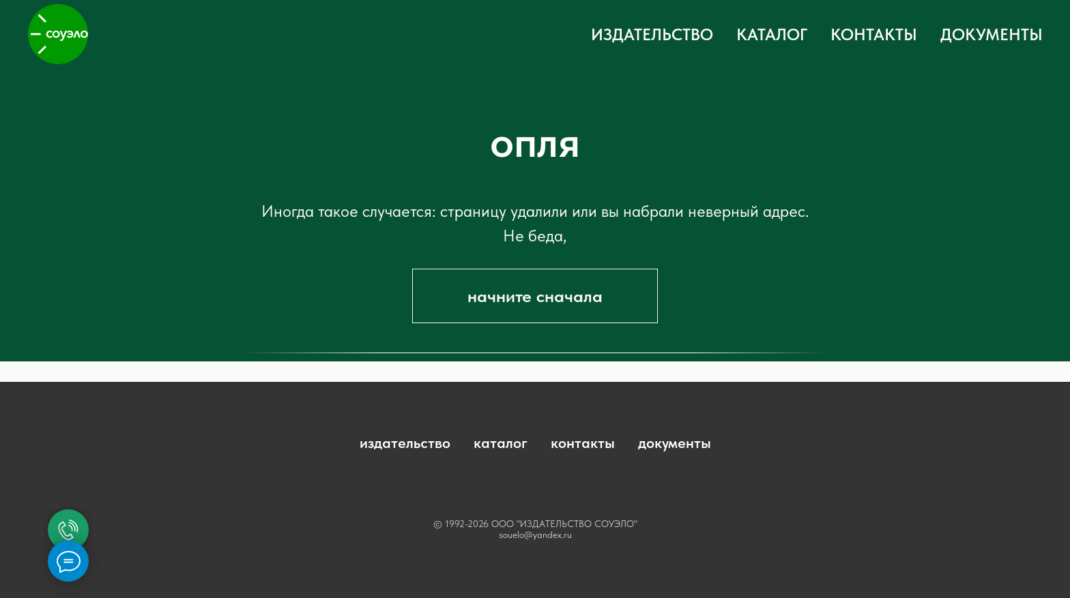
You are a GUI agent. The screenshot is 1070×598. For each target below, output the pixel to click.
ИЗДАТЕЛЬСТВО (652, 34)
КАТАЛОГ (771, 34)
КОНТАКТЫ (873, 34)
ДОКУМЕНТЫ (991, 34)
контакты (583, 442)
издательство (405, 442)
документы (674, 442)
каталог (500, 442)
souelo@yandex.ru (535, 534)
